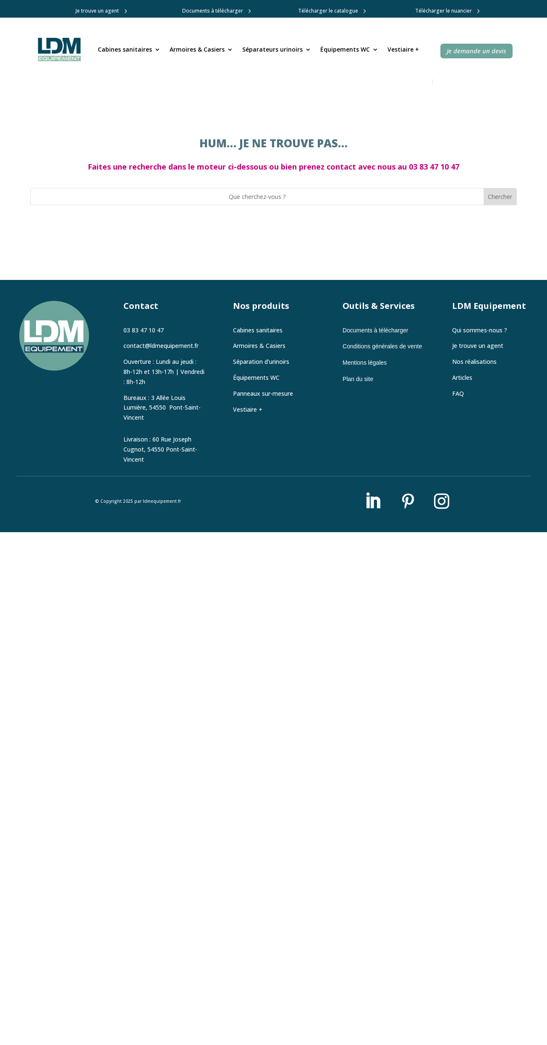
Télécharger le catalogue (328, 10)
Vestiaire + (403, 49)
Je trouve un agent (97, 10)
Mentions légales (365, 362)
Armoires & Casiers (197, 49)
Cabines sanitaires (125, 49)
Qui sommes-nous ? (479, 330)
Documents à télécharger (212, 10)
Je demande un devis (476, 51)
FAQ (458, 393)
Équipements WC (345, 49)
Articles (462, 377)
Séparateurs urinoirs (272, 49)
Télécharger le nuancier (443, 10)
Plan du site (358, 379)
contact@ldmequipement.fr (161, 346)
